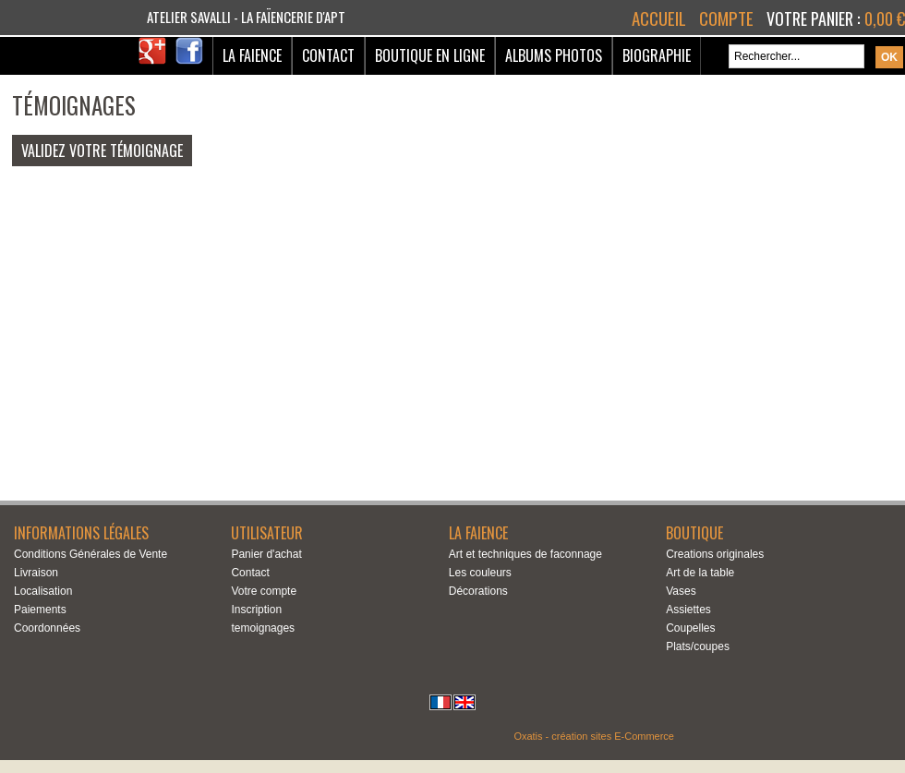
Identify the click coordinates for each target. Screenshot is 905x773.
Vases (680, 591)
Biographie (656, 55)
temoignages (263, 628)
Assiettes (688, 609)
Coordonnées (47, 628)
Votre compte (263, 591)
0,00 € (884, 18)
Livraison (36, 572)
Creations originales (715, 554)
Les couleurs (480, 572)
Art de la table (700, 572)
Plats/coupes (698, 646)
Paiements (40, 609)
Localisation (43, 591)
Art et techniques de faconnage (525, 554)
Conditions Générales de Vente (90, 554)
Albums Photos (553, 55)
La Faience (252, 55)
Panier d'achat (266, 554)
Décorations (478, 591)
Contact (328, 55)
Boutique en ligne (430, 55)
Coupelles (690, 628)
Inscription (256, 609)
